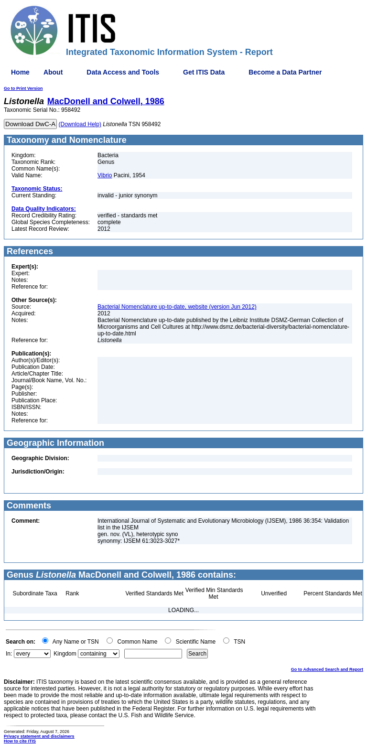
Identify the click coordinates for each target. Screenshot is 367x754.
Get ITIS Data (204, 72)
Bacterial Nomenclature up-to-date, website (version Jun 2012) (177, 306)
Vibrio (104, 175)
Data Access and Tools (122, 72)
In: (9, 653)
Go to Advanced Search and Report (327, 669)
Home (20, 72)
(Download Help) (80, 124)
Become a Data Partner (285, 72)
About (53, 72)
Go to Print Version (23, 88)
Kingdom (65, 653)
